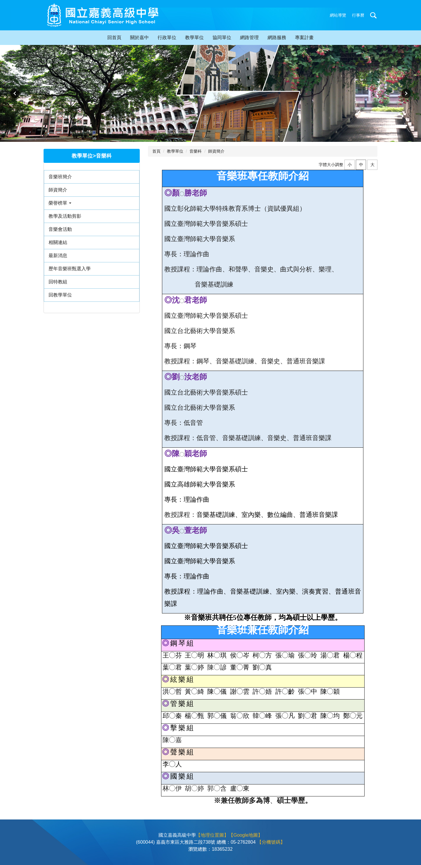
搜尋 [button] (373, 15)
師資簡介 (58, 189)
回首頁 (114, 37)
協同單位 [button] (222, 37)
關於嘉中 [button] (139, 37)
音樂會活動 (60, 229)
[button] (15, 93)
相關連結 (58, 242)
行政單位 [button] (167, 37)
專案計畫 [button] (304, 37)
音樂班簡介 (60, 176)
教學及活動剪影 (65, 216)
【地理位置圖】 (212, 835)
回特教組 (58, 281)
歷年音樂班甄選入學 (70, 268)
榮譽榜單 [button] (60, 202)
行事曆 (358, 15)
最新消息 (58, 255)
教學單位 (175, 151)
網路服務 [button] (277, 37)
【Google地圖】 (246, 835)
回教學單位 (60, 294)
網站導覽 (338, 15)
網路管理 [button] (249, 37)
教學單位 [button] (194, 37)
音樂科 (195, 151)
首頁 (156, 151)
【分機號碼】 (271, 842)
